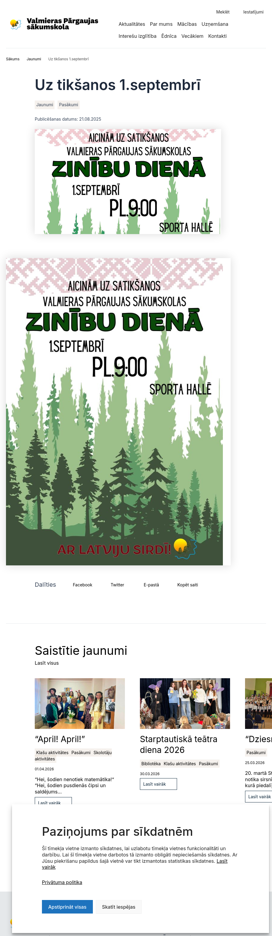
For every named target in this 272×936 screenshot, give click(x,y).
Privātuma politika (62, 882)
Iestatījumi (253, 11)
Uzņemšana (215, 24)
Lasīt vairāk (49, 802)
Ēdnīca (168, 36)
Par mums (161, 24)
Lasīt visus (47, 663)
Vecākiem (192, 36)
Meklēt (223, 11)
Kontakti (217, 36)
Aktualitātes (132, 24)
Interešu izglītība (137, 36)
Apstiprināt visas (67, 907)
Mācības (187, 24)
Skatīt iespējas (118, 907)
